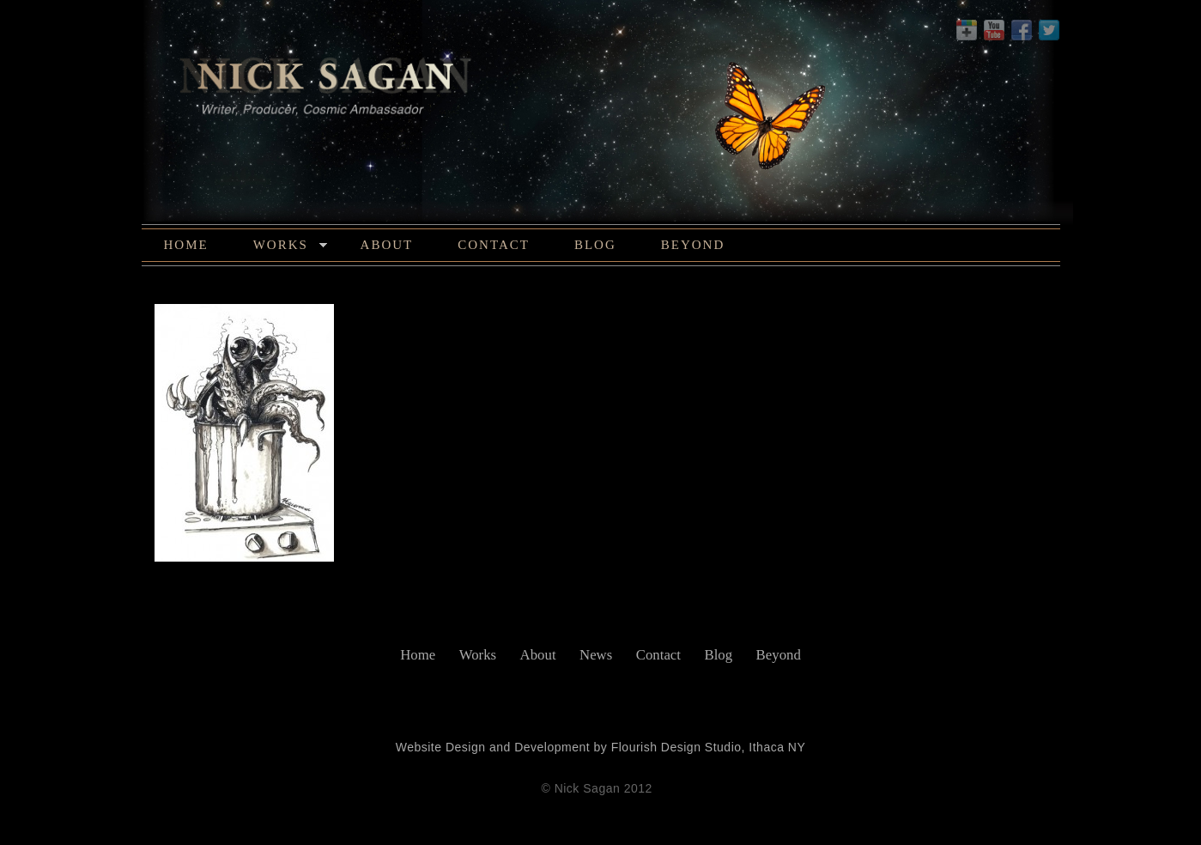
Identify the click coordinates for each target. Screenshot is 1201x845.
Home (186, 245)
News (595, 655)
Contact (494, 245)
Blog (595, 245)
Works (290, 247)
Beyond (693, 245)
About (387, 245)
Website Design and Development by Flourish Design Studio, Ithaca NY (601, 747)
